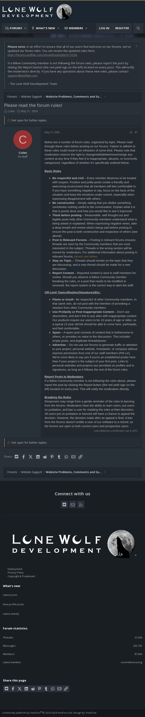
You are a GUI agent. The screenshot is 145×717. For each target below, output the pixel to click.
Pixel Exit (91, 703)
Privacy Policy (16, 572)
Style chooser (11, 709)
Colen (11, 111)
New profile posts (13, 600)
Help (59, 712)
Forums (16, 28)
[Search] (138, 28)
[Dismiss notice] (136, 47)
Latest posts (10, 592)
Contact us (8, 712)
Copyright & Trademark (21, 576)
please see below (85, 256)
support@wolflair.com (22, 75)
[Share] (130, 132)
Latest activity (11, 607)
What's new (45, 28)
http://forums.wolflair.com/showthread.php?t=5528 (42, 55)
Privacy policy (46, 712)
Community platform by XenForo (37, 703)
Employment (15, 569)
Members (76, 28)
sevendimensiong (131, 653)
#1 (136, 132)
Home (67, 712)
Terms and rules (26, 712)
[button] (25, 28)
